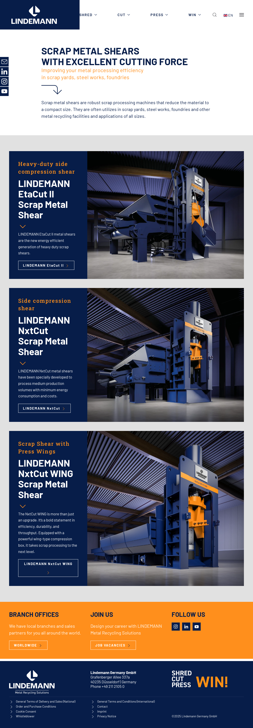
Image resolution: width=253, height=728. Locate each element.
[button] (214, 15)
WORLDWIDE (28, 645)
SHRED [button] (88, 14)
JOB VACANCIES (113, 645)
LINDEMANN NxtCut (44, 408)
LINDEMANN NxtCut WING (48, 568)
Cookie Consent (26, 711)
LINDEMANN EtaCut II (46, 265)
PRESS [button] (159, 14)
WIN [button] (194, 14)
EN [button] (228, 15)
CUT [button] (124, 14)
